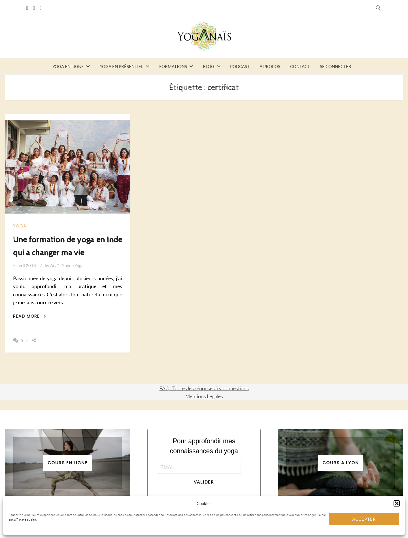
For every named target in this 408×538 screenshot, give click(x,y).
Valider (204, 481)
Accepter (364, 519)
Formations (173, 66)
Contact (300, 66)
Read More (29, 316)
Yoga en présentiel (121, 66)
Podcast (240, 66)
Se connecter (335, 66)
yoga (19, 226)
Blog (208, 66)
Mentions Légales (204, 396)
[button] (397, 503)
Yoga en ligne (68, 66)
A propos (270, 66)
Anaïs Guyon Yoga (67, 265)
